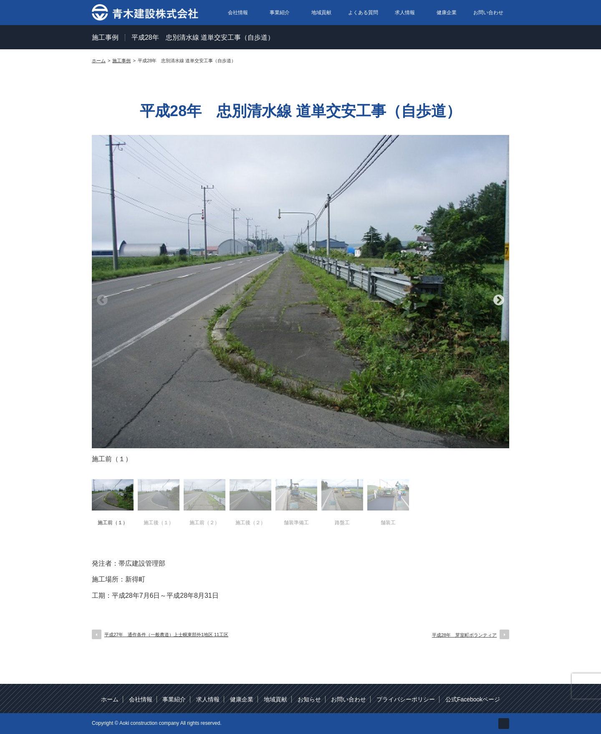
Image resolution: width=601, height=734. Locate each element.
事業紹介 (280, 12)
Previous (102, 300)
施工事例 (105, 37)
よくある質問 (363, 12)
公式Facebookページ (472, 699)
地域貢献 (321, 12)
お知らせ (309, 699)
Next (498, 300)
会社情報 (238, 12)
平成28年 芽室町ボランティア (464, 634)
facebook (503, 723)
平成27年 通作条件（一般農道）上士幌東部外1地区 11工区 (166, 634)
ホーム (110, 699)
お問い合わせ (488, 12)
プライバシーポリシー (405, 699)
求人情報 (405, 12)
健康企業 (447, 12)
